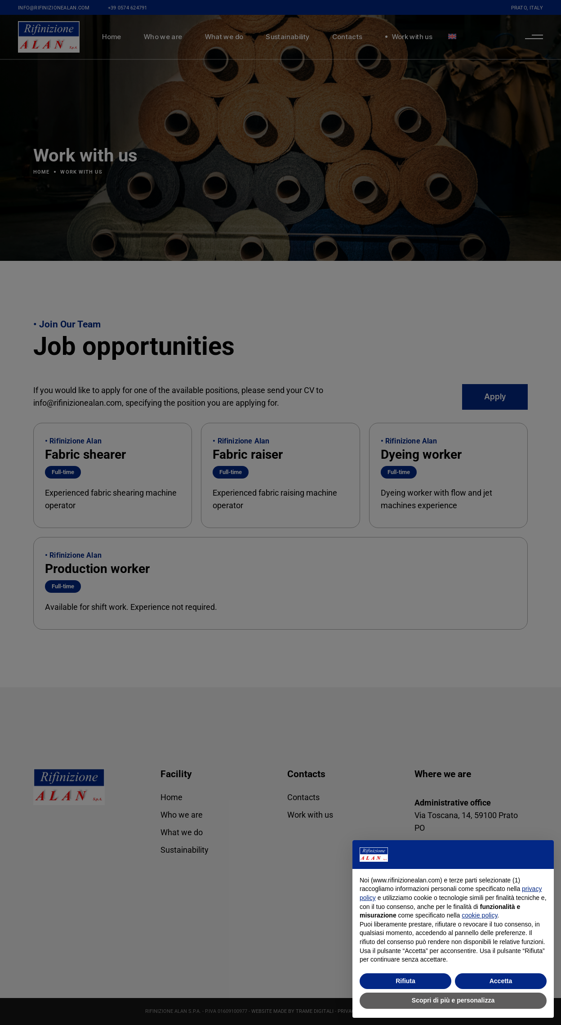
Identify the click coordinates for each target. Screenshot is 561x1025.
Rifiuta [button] (405, 981)
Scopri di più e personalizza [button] (453, 1000)
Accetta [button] (501, 981)
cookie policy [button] (479, 915)
